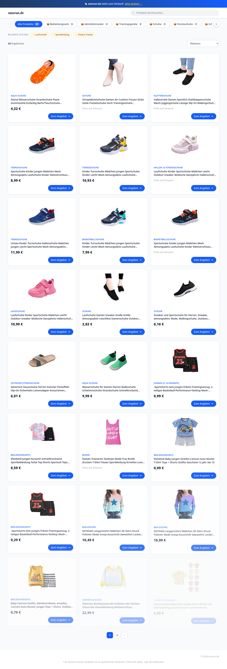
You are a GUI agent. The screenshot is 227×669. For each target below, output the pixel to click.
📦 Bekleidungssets (60, 24)
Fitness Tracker (84, 34)
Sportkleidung (61, 34)
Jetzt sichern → (134, 3)
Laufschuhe (39, 34)
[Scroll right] (216, 24)
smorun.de (16, 13)
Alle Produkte (29, 24)
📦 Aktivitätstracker (95, 24)
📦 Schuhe (157, 24)
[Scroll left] (11, 24)
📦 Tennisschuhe (186, 24)
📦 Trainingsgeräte (129, 24)
